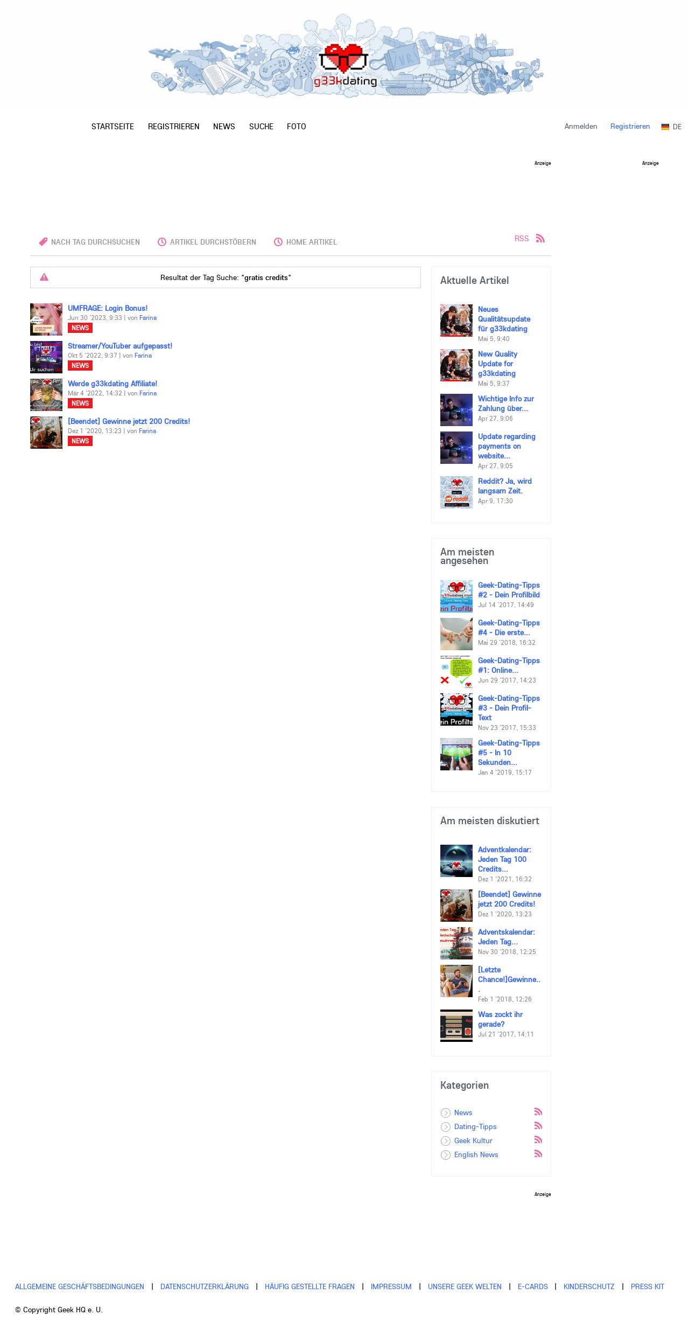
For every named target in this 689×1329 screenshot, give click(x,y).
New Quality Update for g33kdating (497, 363)
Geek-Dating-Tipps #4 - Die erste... (509, 627)
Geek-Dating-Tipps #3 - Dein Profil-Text (509, 707)
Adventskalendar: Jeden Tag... (506, 937)
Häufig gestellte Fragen (310, 1286)
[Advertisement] (291, 189)
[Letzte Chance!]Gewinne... (509, 979)
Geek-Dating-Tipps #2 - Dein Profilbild (509, 590)
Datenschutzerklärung (204, 1286)
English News (476, 1154)
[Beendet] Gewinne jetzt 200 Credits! (129, 421)
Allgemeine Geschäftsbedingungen (79, 1286)
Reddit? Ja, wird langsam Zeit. (505, 486)
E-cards (533, 1286)
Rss (537, 1111)
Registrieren (630, 126)
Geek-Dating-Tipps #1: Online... (509, 665)
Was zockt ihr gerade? (500, 1019)
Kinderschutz (589, 1286)
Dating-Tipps (475, 1126)
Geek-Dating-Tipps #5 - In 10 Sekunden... (509, 752)
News (80, 328)
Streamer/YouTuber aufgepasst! (120, 346)
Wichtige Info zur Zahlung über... (506, 403)
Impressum (391, 1286)
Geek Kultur (473, 1140)
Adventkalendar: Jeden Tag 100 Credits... (504, 859)
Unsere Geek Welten (465, 1286)
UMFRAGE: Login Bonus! (107, 308)
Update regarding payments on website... (507, 446)
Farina (148, 318)
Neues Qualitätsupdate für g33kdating (504, 318)
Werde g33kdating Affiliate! (112, 383)
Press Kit (647, 1286)
